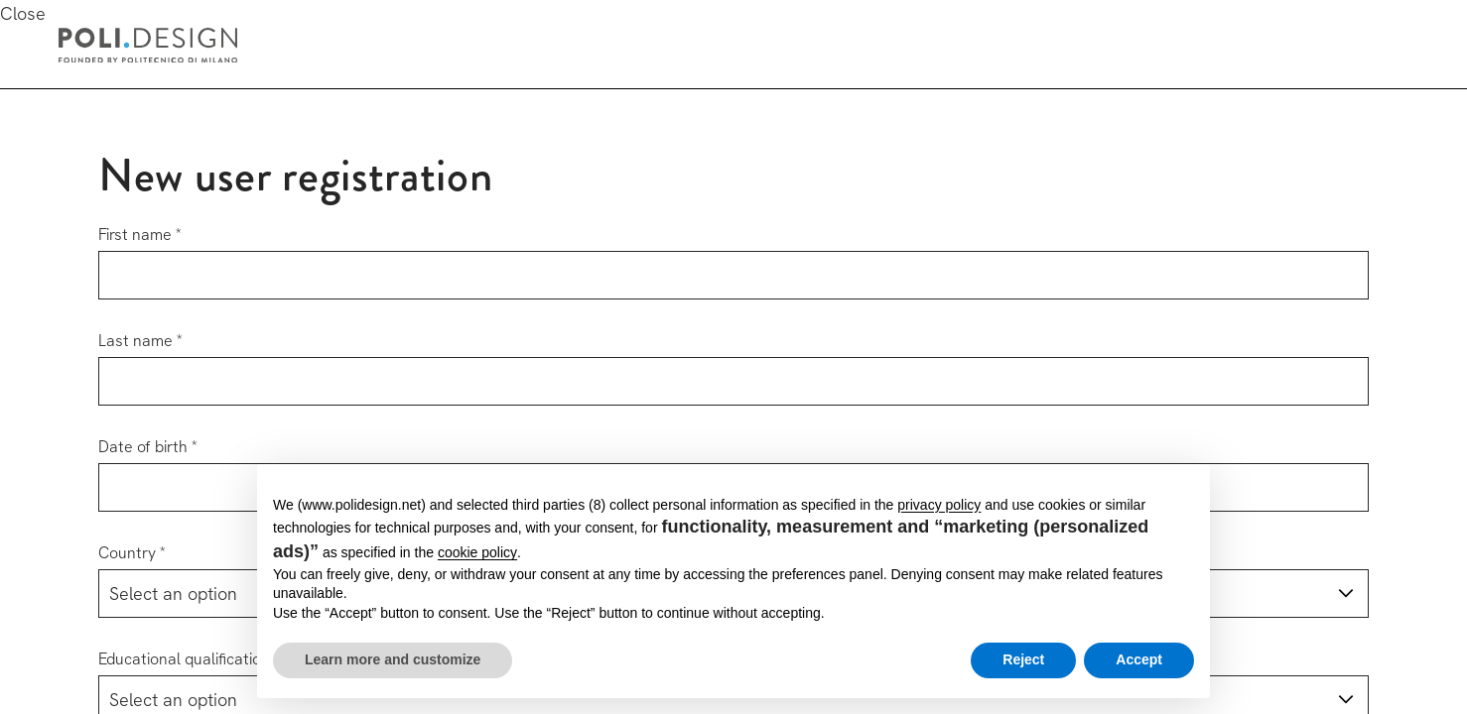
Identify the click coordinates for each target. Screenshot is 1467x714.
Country (127, 552)
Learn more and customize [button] (392, 659)
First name (135, 234)
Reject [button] (1023, 659)
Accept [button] (1139, 659)
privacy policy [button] (939, 505)
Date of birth (143, 446)
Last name (135, 340)
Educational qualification (184, 659)
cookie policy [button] (477, 552)
